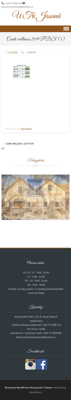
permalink (26, 129)
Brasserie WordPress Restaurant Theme (28, 387)
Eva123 (32, 52)
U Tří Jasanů (36, 16)
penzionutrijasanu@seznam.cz (17, 6)
